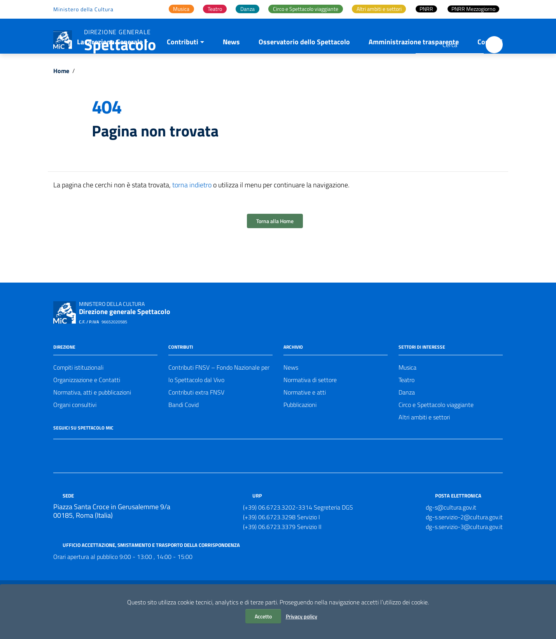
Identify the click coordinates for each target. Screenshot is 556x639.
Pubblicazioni (299, 438)
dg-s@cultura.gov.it (451, 540)
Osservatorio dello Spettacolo (304, 75)
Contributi (182, 75)
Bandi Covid (183, 438)
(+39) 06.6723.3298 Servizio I (281, 550)
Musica (407, 400)
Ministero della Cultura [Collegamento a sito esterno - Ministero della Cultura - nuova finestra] (83, 9)
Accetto (263, 616)
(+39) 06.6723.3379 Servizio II (282, 560)
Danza (407, 425)
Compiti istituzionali (78, 400)
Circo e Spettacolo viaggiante (436, 438)
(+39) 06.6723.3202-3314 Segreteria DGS (298, 540)
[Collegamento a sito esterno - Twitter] (72, 483)
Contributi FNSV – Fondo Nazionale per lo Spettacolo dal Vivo (218, 407)
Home (61, 104)
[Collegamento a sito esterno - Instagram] (86, 483)
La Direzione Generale (110, 75)
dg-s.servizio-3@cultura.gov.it (464, 560)
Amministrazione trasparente (414, 75)
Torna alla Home (275, 254)
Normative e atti (304, 425)
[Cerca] (494, 44)
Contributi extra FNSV (196, 425)
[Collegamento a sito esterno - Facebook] (58, 483)
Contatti (490, 75)
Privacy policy (301, 616)
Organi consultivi (74, 438)
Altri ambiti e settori (424, 450)
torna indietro (192, 218)
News (231, 75)
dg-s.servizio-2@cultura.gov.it (464, 550)
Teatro (406, 413)
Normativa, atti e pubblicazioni (92, 425)
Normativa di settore (310, 413)
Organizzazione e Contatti (86, 413)
